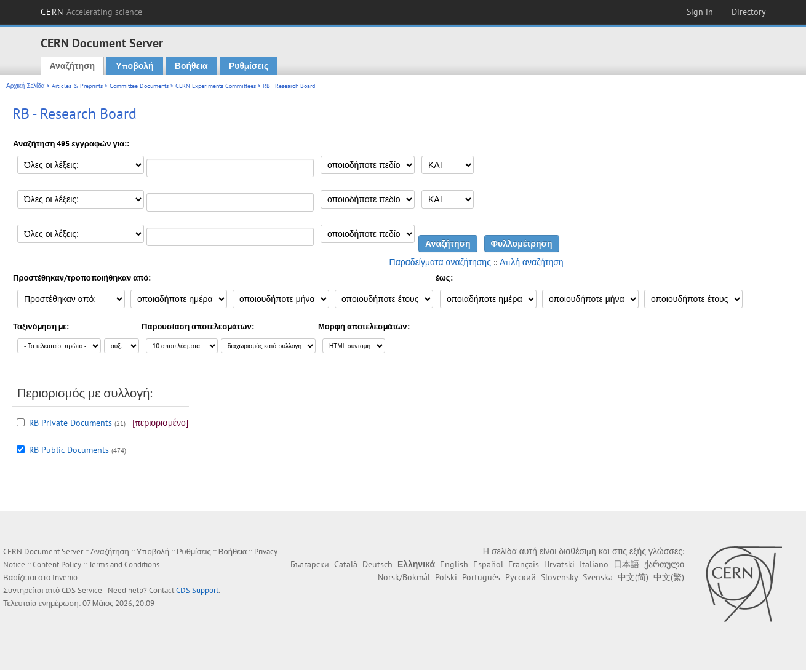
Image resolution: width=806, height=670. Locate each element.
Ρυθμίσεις (248, 65)
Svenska (598, 577)
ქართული (664, 564)
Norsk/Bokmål (404, 577)
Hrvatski (559, 564)
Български (309, 564)
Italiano (594, 564)
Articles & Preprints (77, 86)
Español (488, 564)
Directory (749, 11)
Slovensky (559, 577)
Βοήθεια (191, 65)
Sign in (700, 11)
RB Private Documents (70, 422)
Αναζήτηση (72, 65)
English (454, 564)
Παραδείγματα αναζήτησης (440, 262)
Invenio (65, 577)
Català (345, 564)
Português (481, 577)
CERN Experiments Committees (215, 86)
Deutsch (377, 564)
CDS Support (197, 590)
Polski (446, 577)
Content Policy (57, 564)
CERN (92, 11)
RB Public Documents (69, 449)
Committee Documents (139, 86)
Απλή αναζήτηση (532, 262)
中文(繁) (668, 577)
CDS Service (82, 590)
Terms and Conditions (124, 564)
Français (523, 564)
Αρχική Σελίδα (25, 86)
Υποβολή (134, 65)
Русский (520, 577)
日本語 (626, 564)
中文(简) (633, 577)
